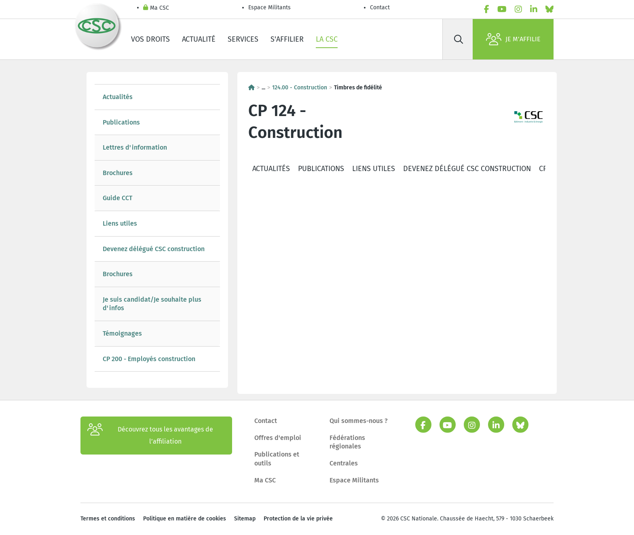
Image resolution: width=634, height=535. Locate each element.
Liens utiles (120, 223)
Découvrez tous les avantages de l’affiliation (150, 435)
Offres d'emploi (277, 438)
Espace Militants (269, 7)
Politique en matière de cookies (184, 518)
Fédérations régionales (347, 442)
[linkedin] (533, 9)
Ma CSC (156, 8)
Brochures (118, 173)
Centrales (344, 463)
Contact (380, 7)
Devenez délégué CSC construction (154, 249)
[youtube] (502, 9)
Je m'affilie (513, 39)
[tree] (157, 228)
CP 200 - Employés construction (149, 359)
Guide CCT (117, 198)
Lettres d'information (135, 147)
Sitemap (245, 518)
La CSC (327, 39)
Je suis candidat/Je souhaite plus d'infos (152, 304)
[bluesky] (549, 9)
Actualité (199, 39)
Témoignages (122, 333)
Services (243, 39)
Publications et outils (276, 458)
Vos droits (150, 39)
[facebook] (486, 9)
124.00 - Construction (299, 87)
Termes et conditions (107, 518)
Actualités (118, 97)
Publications (121, 122)
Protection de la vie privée (298, 518)
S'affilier (287, 39)
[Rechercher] (458, 39)
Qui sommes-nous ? (359, 421)
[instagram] (518, 9)
